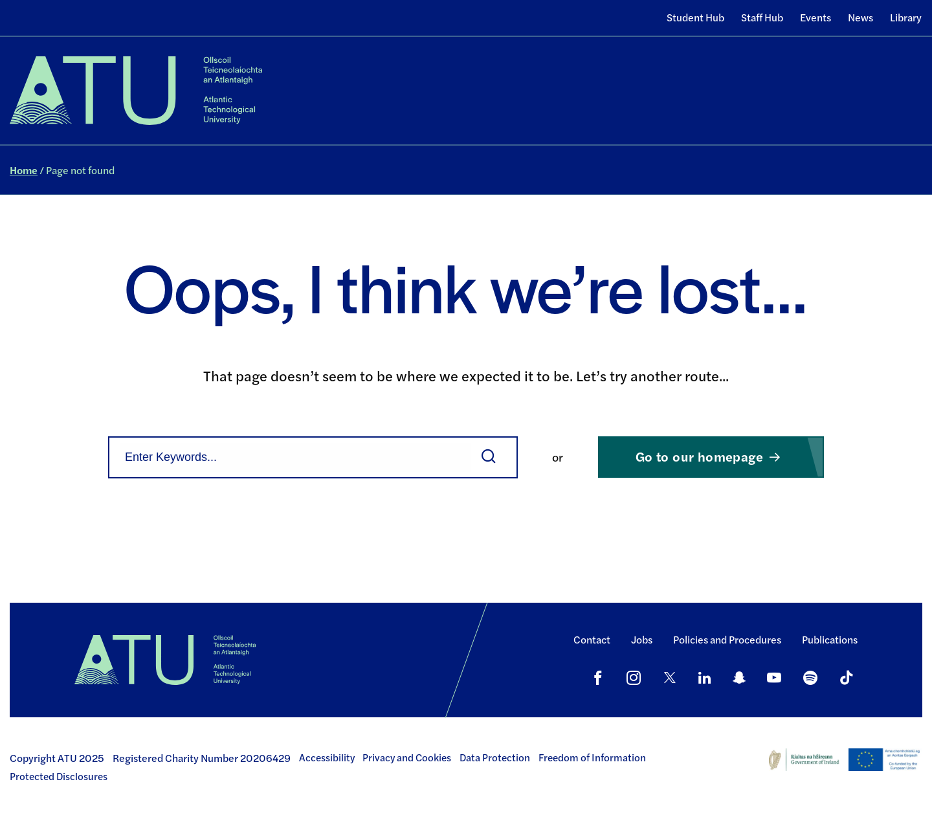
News (860, 17)
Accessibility (327, 757)
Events (815, 17)
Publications (830, 639)
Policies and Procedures (727, 639)
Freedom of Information (592, 757)
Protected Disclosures (58, 776)
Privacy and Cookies (406, 757)
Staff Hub (762, 17)
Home (24, 169)
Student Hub (695, 17)
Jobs (641, 639)
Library (906, 17)
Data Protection (495, 757)
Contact (591, 639)
